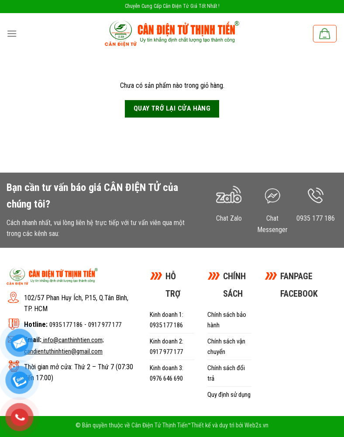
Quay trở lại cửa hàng (172, 108)
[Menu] (12, 33)
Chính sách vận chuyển (226, 346)
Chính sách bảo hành (226, 320)
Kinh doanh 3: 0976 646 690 (166, 373)
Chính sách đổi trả (226, 373)
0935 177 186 (66, 325)
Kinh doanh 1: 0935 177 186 (166, 320)
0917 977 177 (104, 325)
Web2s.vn (256, 425)
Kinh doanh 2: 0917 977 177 (166, 346)
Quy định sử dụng (229, 395)
